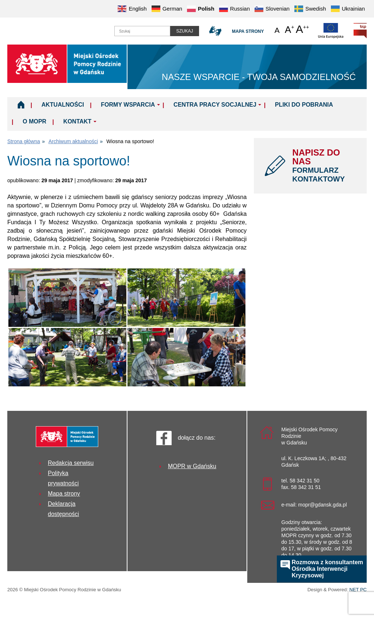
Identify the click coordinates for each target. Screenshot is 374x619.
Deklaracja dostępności (63, 509)
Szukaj (184, 31)
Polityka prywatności (63, 478)
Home (21, 104)
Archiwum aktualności (73, 141)
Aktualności (62, 105)
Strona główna (23, 141)
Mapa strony (248, 31)
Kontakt (77, 121)
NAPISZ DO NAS (324, 165)
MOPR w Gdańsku (192, 466)
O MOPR (34, 121)
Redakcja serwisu (71, 463)
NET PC (358, 590)
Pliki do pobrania (304, 105)
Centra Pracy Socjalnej (214, 105)
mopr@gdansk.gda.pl (322, 505)
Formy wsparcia (128, 105)
